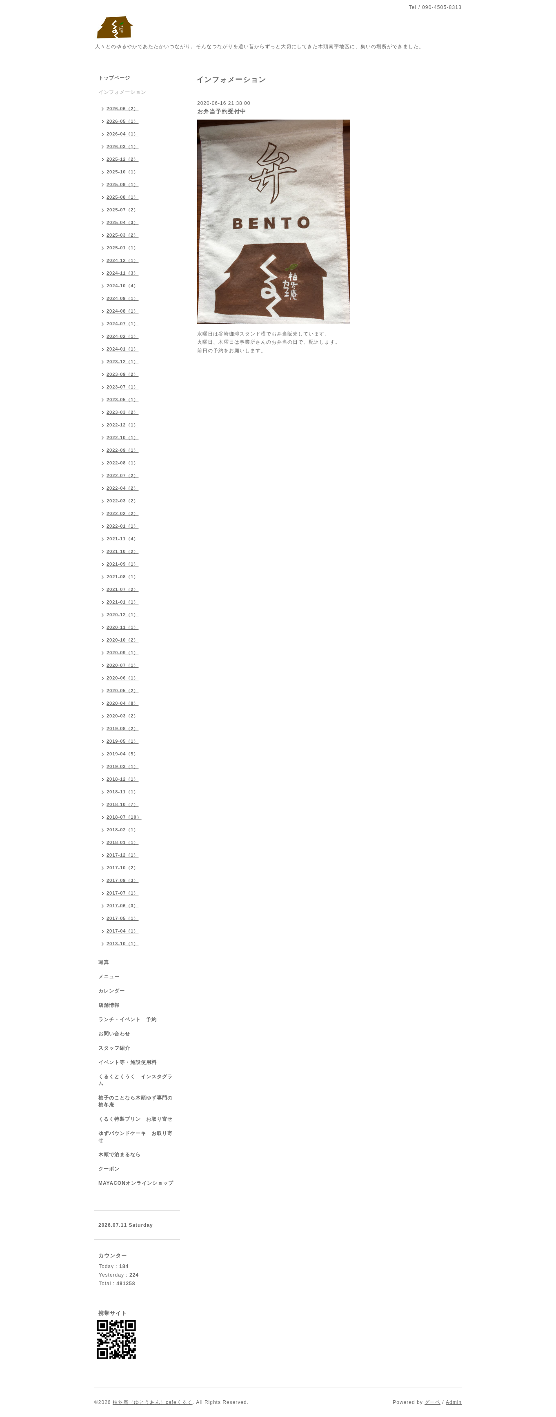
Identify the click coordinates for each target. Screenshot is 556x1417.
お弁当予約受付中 (221, 111)
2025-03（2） (123, 235)
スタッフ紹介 (114, 1048)
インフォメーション (122, 92)
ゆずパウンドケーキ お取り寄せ (135, 1136)
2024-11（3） (123, 273)
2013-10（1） (123, 943)
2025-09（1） (123, 184)
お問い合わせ (114, 1034)
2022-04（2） (123, 488)
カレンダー (111, 991)
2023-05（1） (123, 399)
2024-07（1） (123, 323)
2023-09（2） (123, 374)
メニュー (109, 976)
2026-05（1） (123, 121)
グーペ (432, 1402)
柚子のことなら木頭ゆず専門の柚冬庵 (135, 1101)
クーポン (109, 1169)
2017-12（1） (123, 855)
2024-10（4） (123, 285)
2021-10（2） (123, 551)
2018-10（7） (123, 804)
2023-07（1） (123, 386)
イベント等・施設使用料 (127, 1062)
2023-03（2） (123, 412)
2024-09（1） (123, 298)
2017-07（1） (123, 893)
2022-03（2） (123, 500)
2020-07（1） (123, 665)
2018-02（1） (123, 829)
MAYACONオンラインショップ (135, 1183)
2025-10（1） (123, 171)
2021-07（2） (123, 589)
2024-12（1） (123, 260)
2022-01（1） (123, 526)
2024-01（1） (123, 348)
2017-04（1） (123, 930)
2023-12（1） (123, 361)
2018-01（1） (123, 842)
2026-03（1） (123, 146)
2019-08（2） (123, 728)
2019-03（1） (123, 766)
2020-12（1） (123, 614)
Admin (454, 1402)
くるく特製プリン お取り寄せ (135, 1119)
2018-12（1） (123, 779)
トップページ (114, 78)
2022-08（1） (123, 462)
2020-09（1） (123, 652)
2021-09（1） (123, 564)
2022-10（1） (123, 437)
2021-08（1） (123, 576)
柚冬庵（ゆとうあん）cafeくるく (153, 1402)
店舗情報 (109, 1005)
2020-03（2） (123, 715)
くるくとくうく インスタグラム (135, 1080)
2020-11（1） (123, 627)
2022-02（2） (123, 513)
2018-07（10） (124, 817)
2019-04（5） (123, 753)
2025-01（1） (123, 247)
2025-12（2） (123, 159)
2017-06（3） (123, 905)
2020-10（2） (123, 639)
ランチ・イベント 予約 (127, 1019)
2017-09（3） (123, 880)
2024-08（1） (123, 311)
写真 (103, 962)
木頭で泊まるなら (119, 1154)
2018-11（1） (123, 791)
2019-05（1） (123, 741)
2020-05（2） (123, 690)
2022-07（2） (123, 475)
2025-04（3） (123, 222)
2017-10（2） (123, 867)
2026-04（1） (123, 133)
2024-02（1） (123, 336)
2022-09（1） (123, 450)
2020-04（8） (123, 703)
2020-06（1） (123, 677)
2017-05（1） (123, 918)
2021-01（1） (123, 602)
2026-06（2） (123, 108)
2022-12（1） (123, 424)
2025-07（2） (123, 209)
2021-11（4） (123, 538)
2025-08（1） (123, 197)
